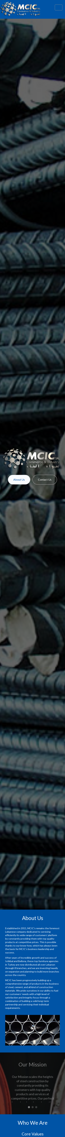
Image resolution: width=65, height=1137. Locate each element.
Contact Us (44, 479)
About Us (19, 479)
